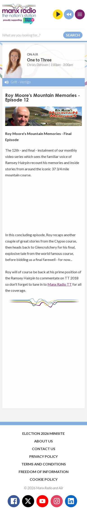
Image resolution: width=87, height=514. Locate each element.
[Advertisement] (43, 355)
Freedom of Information (44, 471)
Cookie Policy (44, 479)
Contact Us (43, 449)
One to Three (39, 59)
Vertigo (25, 82)
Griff (14, 82)
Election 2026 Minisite (43, 433)
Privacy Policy (43, 456)
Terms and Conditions (43, 464)
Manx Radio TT (59, 284)
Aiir (61, 488)
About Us (43, 441)
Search (73, 35)
